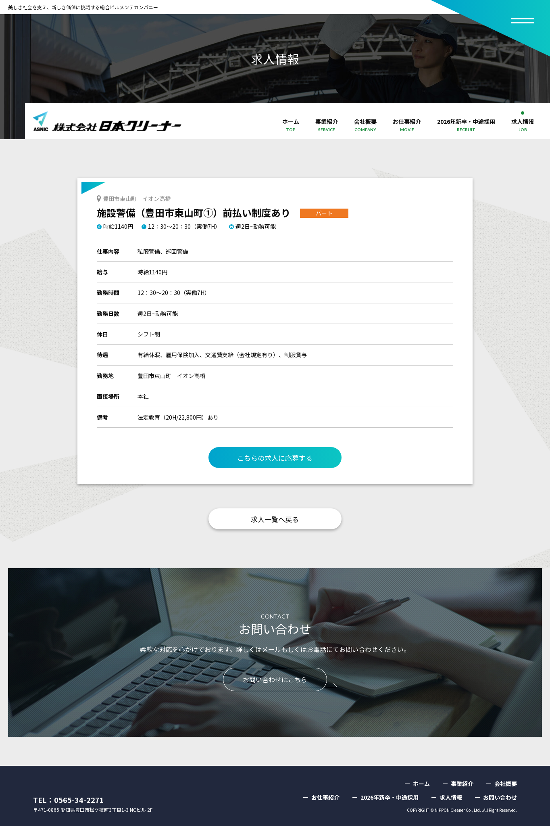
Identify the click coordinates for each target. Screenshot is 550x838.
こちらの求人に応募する (275, 458)
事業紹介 (462, 795)
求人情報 (451, 809)
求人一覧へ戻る (275, 522)
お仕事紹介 (325, 809)
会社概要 (505, 795)
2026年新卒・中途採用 (389, 809)
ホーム (421, 795)
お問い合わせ (500, 809)
